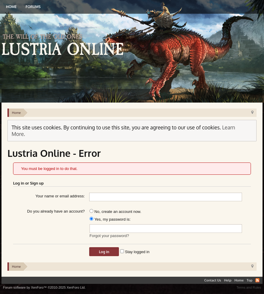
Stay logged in (135, 252)
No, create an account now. (115, 211)
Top (249, 280)
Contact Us (212, 280)
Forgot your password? (109, 235)
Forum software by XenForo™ (44, 287)
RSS (257, 280)
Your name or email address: (60, 196)
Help (228, 280)
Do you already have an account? (56, 211)
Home (11, 6)
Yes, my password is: (110, 219)
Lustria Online (64, 46)
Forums (33, 6)
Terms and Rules (248, 287)
